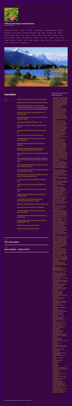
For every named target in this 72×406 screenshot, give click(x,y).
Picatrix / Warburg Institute (58, 357)
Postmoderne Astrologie (57, 360)
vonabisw (22, 30)
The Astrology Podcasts (57, 292)
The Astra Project (56, 351)
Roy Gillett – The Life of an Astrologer (60, 386)
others (42, 135)
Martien (12, 37)
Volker (5, 99)
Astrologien (49, 32)
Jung (41, 37)
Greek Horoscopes (56, 350)
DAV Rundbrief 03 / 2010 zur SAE (59, 248)
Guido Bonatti (55, 361)
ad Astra (61, 35)
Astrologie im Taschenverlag (58, 314)
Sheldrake (6, 40)
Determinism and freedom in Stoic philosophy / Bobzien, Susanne (32, 102)
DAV (55, 32)
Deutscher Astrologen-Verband (59, 384)
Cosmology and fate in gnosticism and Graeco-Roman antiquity (32, 99)
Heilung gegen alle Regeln (58, 382)
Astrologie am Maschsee (50, 30)
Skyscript (54, 359)
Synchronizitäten (56, 365)
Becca (12, 35)
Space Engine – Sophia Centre (58, 392)
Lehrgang (51, 37)
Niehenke (13, 40)
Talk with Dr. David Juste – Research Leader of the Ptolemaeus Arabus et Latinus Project (59, 175)
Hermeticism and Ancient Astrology (60, 311)
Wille (25, 40)
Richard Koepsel (56, 362)
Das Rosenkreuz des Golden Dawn (59, 373)
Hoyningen (36, 40)
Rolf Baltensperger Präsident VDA (59, 391)
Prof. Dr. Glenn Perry (57, 343)
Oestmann (55, 35)
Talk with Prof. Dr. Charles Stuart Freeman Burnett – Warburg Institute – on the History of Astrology (60, 171)
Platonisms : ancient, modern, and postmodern (28, 225)
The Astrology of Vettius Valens (59, 327)
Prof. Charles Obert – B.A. (57, 339)
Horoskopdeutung (38, 30)
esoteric (30, 135)
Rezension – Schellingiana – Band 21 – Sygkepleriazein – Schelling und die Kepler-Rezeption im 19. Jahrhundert (60, 257)
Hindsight (18, 37)
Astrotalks (33, 35)
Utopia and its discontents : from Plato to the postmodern (30, 207)
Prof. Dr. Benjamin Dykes (57, 338)
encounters (24, 135)
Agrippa (28, 35)
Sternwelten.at (55, 370)
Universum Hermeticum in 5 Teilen (59, 274)
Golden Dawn (55, 366)
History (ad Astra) (17, 32)
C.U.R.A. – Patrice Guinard (57, 313)
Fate (48, 40)
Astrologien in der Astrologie (29, 32)
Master (49, 35)
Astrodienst (60, 30)
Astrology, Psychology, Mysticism (59, 378)
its (39, 135)
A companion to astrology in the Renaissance (27, 122)
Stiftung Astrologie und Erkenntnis (19, 24)
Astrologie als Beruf (56, 267)
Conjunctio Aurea (56, 375)
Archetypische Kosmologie (58, 381)
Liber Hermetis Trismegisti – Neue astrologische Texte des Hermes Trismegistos (59, 289)
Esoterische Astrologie (57, 387)
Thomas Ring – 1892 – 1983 (58, 312)
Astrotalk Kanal (7, 32)
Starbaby (54, 356)
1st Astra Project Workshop (58, 291)
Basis (51, 40)
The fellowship (20, 158)
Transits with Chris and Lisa (58, 310)
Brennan (43, 40)
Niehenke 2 (19, 40)
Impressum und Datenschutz (11, 30)
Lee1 (62, 40)
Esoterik (22, 35)
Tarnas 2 (57, 37)
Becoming (36, 37)
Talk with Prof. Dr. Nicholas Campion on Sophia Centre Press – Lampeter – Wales (60, 178)
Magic (38, 32)
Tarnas (45, 37)
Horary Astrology (56, 328)
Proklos (62, 37)
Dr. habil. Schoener (14, 42)
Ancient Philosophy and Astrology (59, 301)
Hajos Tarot (55, 364)
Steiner (17, 35)
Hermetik (54, 348)
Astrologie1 (6, 35)
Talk (27, 30)
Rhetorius (6, 37)
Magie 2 (43, 32)
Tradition (6, 42)
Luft (31, 37)
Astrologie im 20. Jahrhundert (58, 349)
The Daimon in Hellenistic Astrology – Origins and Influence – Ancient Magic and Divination (60, 281)
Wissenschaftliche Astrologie (58, 355)
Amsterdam (57, 40)
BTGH (30, 30)
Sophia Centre (55, 344)
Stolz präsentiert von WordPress (25, 400)
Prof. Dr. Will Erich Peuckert (58, 294)
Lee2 (66, 40)
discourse (34, 135)
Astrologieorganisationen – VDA (59, 383)
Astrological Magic (56, 329)
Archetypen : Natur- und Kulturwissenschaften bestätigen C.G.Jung (32, 204)
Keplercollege (25, 37)
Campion (60, 32)
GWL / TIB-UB (55, 316)
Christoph (30, 40)
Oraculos (40, 35)
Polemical (19, 135)
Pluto (44, 35)
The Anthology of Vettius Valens (59, 273)
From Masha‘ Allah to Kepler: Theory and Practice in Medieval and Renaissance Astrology (60, 285)
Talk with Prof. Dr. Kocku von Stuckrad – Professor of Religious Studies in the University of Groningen (60, 182)
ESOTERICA (55, 300)
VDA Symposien (24, 42)
